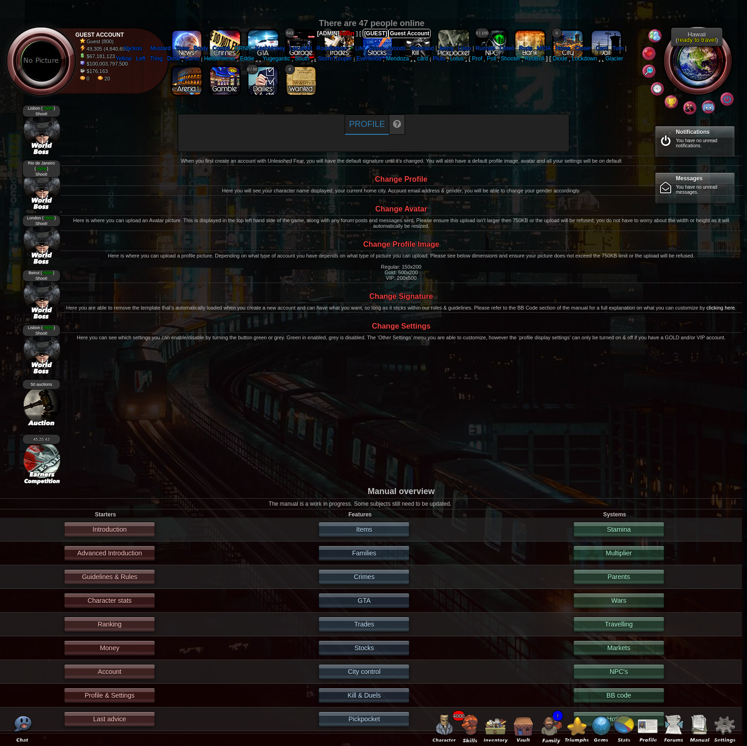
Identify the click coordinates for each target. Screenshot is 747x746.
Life (359, 48)
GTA (364, 600)
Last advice (109, 719)
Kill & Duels (364, 695)
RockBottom (331, 48)
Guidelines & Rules (109, 577)
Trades (364, 624)
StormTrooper (335, 58)
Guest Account (409, 33)
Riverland (422, 48)
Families (364, 553)
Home (562, 48)
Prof (477, 58)
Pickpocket (364, 719)
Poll (491, 58)
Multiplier (619, 553)
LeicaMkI (300, 48)
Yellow (124, 58)
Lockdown (584, 58)
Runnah (485, 48)
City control (364, 671)
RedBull (534, 58)
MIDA (544, 48)
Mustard (161, 48)
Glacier (614, 58)
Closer (583, 48)
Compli (221, 48)
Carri (602, 48)
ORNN (242, 48)
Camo (192, 58)
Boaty (201, 48)
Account (109, 671)
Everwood (369, 58)
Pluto (439, 58)
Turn (617, 48)
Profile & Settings (109, 695)
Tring (156, 58)
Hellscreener (219, 58)
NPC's (619, 671)
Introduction (110, 529)
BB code (619, 695)
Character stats (109, 600)
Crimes (364, 577)
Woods (397, 48)
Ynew (182, 48)
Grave (376, 48)
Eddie (247, 58)
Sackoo (133, 48)
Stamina (619, 529)
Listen (507, 48)
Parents (618, 577)
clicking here (721, 307)
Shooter (510, 58)
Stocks (364, 648)
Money (110, 648)
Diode (560, 58)
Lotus (456, 58)
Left (141, 58)
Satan (346, 33)
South (302, 58)
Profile (367, 124)
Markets (618, 648)
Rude (526, 48)
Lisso (464, 48)
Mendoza (397, 58)
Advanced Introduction (109, 553)
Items (364, 529)
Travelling (619, 624)
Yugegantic (276, 58)
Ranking (109, 624)
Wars (618, 600)
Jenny (446, 48)
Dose (173, 58)
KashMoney (270, 48)
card (422, 58)
